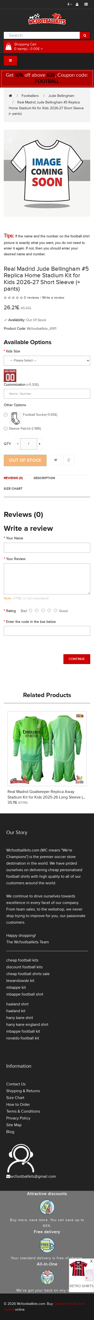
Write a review (53, 297)
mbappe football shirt (24, 994)
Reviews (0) (13, 478)
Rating (11, 611)
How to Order (18, 1104)
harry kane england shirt (27, 1024)
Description (44, 478)
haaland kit (15, 1010)
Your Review (15, 559)
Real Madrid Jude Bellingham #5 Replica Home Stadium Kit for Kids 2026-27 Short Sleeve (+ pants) (46, 108)
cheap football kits (22, 960)
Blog (10, 1131)
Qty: (7, 444)
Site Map (14, 1125)
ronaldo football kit (22, 1038)
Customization (15, 384)
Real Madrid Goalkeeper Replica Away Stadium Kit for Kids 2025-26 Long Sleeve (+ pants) (46, 797)
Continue (77, 659)
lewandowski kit (20, 980)
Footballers (30, 96)
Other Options (15, 405)
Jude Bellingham (61, 96)
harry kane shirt (19, 1017)
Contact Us (16, 1084)
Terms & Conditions (23, 1111)
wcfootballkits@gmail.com (33, 1176)
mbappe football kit (23, 1031)
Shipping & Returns (23, 1090)
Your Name (14, 538)
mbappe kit (16, 987)
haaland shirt (17, 1004)
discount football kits (24, 967)
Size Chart (13, 489)
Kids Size (13, 351)
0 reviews (31, 297)
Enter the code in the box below (31, 622)
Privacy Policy (18, 1118)
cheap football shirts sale (28, 973)
